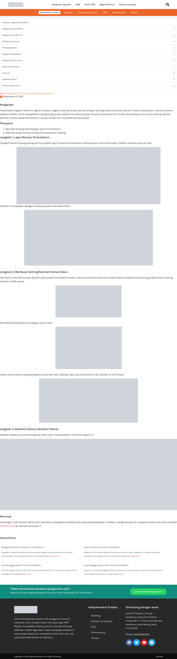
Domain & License (88, 12)
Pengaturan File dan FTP (12, 35)
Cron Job (6, 73)
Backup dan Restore (11, 67)
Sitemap (159, 656)
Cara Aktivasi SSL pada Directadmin (102, 547)
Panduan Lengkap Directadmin (15, 22)
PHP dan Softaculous (11, 85)
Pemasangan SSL (9, 48)
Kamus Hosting (127, 4)
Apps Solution (107, 4)
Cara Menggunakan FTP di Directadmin (21, 565)
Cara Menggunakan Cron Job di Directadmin (106, 565)
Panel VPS (90, 4)
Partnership (119, 12)
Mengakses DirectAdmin (12, 29)
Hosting (68, 12)
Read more (55, 556)
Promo (134, 12)
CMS (77, 4)
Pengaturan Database (11, 54)
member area (7, 525)
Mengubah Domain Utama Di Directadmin (22, 547)
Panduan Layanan (61, 4)
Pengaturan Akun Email (12, 60)
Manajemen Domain (11, 41)
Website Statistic (9, 79)
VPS (105, 12)
